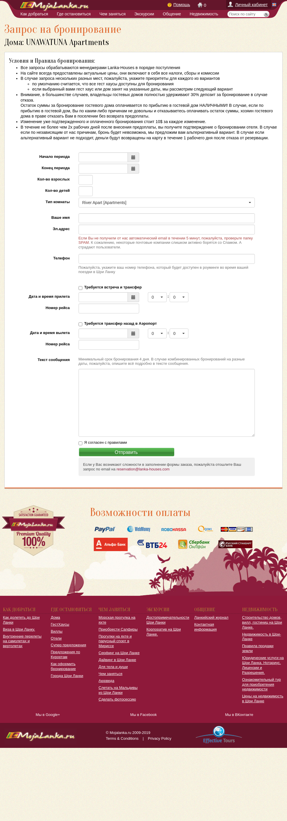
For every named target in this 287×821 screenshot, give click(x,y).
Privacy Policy (159, 738)
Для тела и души (113, 667)
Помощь (181, 4)
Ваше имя (60, 217)
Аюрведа (106, 681)
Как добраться (34, 14)
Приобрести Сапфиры (118, 629)
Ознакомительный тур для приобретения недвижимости (261, 684)
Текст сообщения (54, 360)
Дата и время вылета (50, 333)
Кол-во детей (57, 190)
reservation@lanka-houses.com (143, 469)
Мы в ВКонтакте (239, 714)
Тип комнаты (58, 202)
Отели (56, 638)
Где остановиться (74, 14)
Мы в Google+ (48, 714)
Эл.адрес (61, 229)
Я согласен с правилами (105, 442)
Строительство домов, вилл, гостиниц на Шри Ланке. (262, 622)
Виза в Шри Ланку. (19, 629)
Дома (55, 617)
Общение (172, 14)
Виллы (56, 631)
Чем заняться (112, 14)
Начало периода (54, 156)
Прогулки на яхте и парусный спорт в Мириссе (115, 641)
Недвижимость (204, 14)
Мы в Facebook (143, 714)
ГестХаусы (60, 624)
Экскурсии (144, 14)
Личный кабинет (251, 4)
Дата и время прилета (49, 296)
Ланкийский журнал (211, 617)
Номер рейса (58, 308)
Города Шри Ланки (67, 676)
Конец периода (56, 168)
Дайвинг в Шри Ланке (117, 660)
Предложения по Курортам (65, 654)
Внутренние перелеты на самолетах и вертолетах (22, 641)
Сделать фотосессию (117, 699)
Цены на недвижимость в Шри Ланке (262, 698)
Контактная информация (205, 626)
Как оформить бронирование (63, 666)
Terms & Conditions (122, 738)
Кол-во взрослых (53, 179)
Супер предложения (68, 645)
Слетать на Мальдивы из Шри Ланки (118, 690)
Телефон (61, 258)
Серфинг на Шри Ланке (119, 653)
